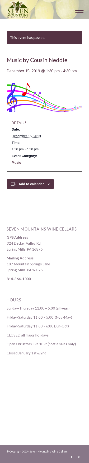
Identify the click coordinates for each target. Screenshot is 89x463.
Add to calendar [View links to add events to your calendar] (31, 184)
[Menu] (75, 10)
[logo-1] (37, 9)
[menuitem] (75, 10)
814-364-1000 (19, 279)
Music (16, 162)
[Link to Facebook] (71, 457)
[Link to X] (78, 457)
